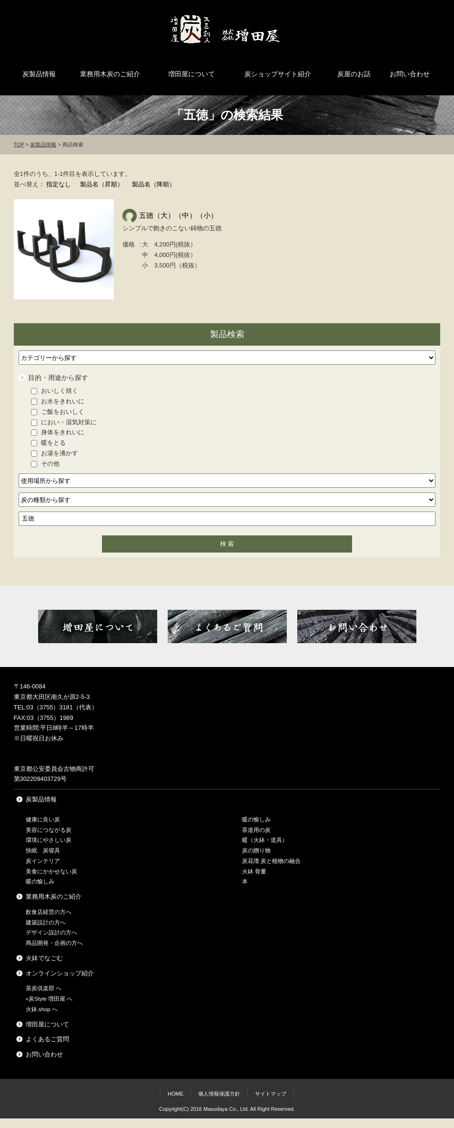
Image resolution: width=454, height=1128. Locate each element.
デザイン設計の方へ (51, 932)
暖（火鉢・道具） (265, 840)
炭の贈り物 (256, 850)
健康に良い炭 (43, 819)
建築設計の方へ (46, 922)
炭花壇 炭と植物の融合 (271, 861)
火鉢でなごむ (44, 958)
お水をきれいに (57, 401)
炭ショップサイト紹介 (277, 74)
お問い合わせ (410, 74)
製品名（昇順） (101, 184)
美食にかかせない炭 (51, 871)
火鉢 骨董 (254, 871)
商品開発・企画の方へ (54, 943)
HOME (175, 1094)
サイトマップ (270, 1094)
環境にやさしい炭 (48, 840)
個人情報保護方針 (219, 1094)
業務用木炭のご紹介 (110, 74)
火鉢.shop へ (42, 1009)
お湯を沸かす (54, 453)
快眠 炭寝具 (43, 850)
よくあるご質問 (47, 1039)
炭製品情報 (39, 74)
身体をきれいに (57, 432)
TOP (19, 144)
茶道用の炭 (256, 830)
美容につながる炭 (48, 830)
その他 (45, 463)
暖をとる (48, 442)
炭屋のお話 (354, 74)
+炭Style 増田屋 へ (49, 999)
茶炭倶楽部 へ (43, 988)
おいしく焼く (54, 390)
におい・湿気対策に (64, 422)
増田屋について (191, 74)
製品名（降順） (153, 184)
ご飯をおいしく (57, 411)
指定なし (58, 184)
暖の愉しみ (40, 881)
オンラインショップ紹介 (60, 973)
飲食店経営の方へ (48, 912)
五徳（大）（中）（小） (178, 215)
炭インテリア (43, 861)
